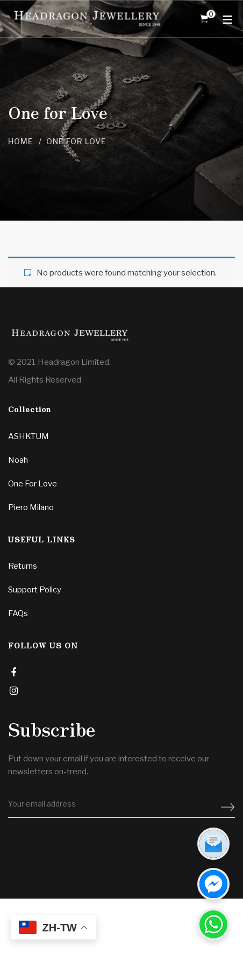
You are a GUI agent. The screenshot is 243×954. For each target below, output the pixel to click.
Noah (18, 460)
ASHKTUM (28, 436)
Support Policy (34, 590)
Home (20, 141)
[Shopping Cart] (204, 18)
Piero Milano (31, 507)
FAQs (18, 613)
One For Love (32, 484)
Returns (22, 566)
